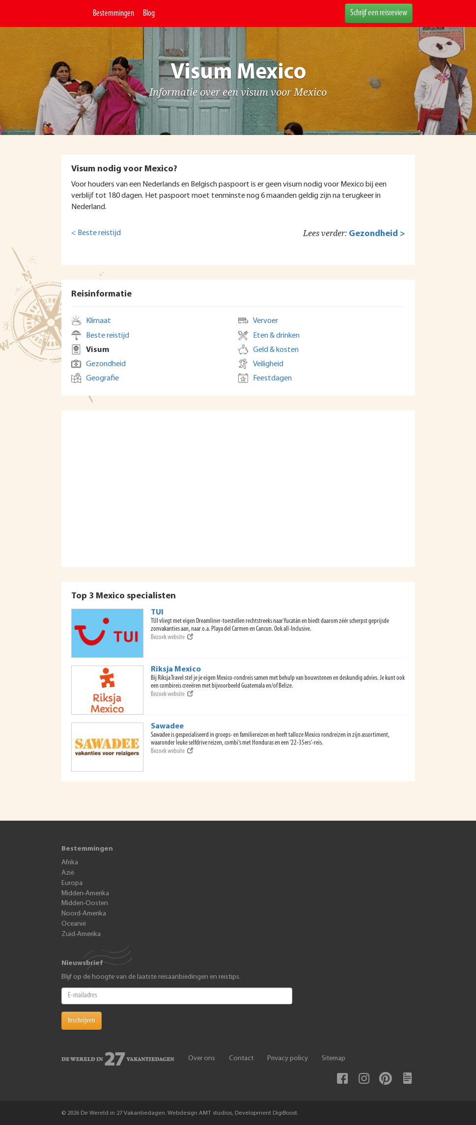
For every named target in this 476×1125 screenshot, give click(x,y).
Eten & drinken (276, 336)
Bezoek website (172, 637)
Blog (149, 13)
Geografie (102, 378)
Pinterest (385, 1078)
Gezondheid (106, 364)
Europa (72, 883)
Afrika (69, 862)
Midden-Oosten (84, 903)
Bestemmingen (113, 13)
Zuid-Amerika (81, 934)
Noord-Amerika (83, 913)
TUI (157, 612)
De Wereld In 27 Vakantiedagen (74, 13)
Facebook (342, 1078)
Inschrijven (81, 1020)
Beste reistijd (107, 336)
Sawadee (167, 726)
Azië (67, 873)
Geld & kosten (276, 350)
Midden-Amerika (85, 893)
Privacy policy (287, 1058)
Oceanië (73, 924)
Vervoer (265, 321)
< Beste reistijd (96, 233)
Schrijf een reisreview (378, 13)
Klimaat (98, 321)
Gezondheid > (377, 234)
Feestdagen (272, 378)
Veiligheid (268, 364)
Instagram (364, 1078)
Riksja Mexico (176, 669)
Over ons (201, 1058)
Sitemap (333, 1058)
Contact (241, 1058)
